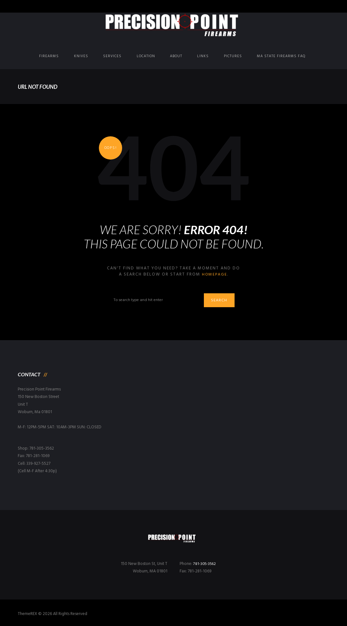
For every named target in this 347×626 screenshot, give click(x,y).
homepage (214, 274)
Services (112, 56)
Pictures (233, 56)
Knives (81, 56)
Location (146, 56)
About (176, 56)
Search (221, 300)
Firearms (49, 56)
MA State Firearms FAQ (281, 56)
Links (203, 56)
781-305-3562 (205, 564)
